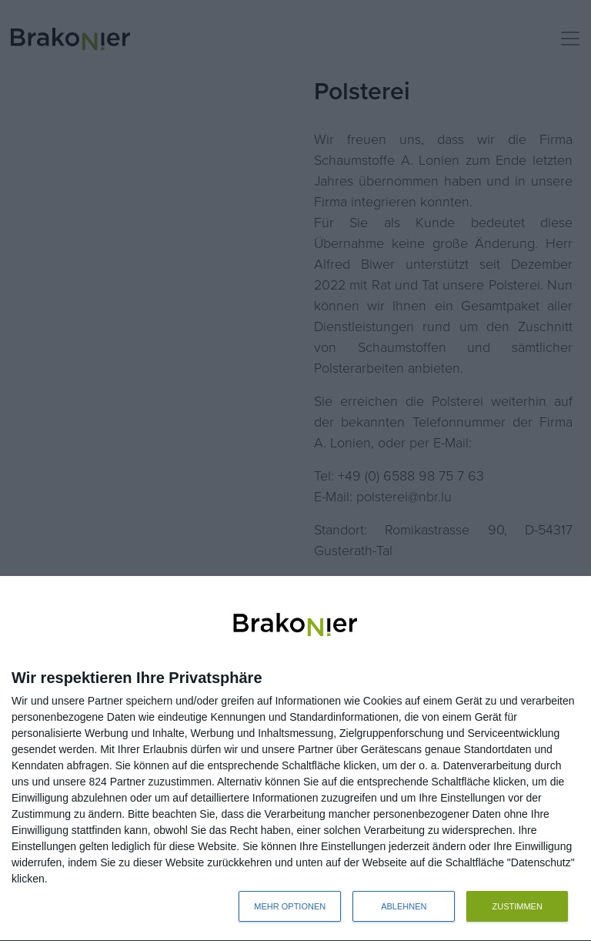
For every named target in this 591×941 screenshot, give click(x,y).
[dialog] (295, 759)
